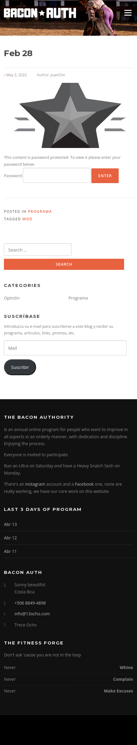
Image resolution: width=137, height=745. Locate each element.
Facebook (84, 484)
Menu (128, 12)
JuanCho (57, 74)
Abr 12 (10, 538)
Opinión (12, 298)
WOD (27, 219)
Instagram (35, 484)
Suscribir (20, 367)
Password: (47, 175)
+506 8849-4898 (30, 603)
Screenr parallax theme (53, 735)
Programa (40, 211)
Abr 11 (10, 551)
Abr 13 (10, 524)
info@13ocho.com (32, 614)
